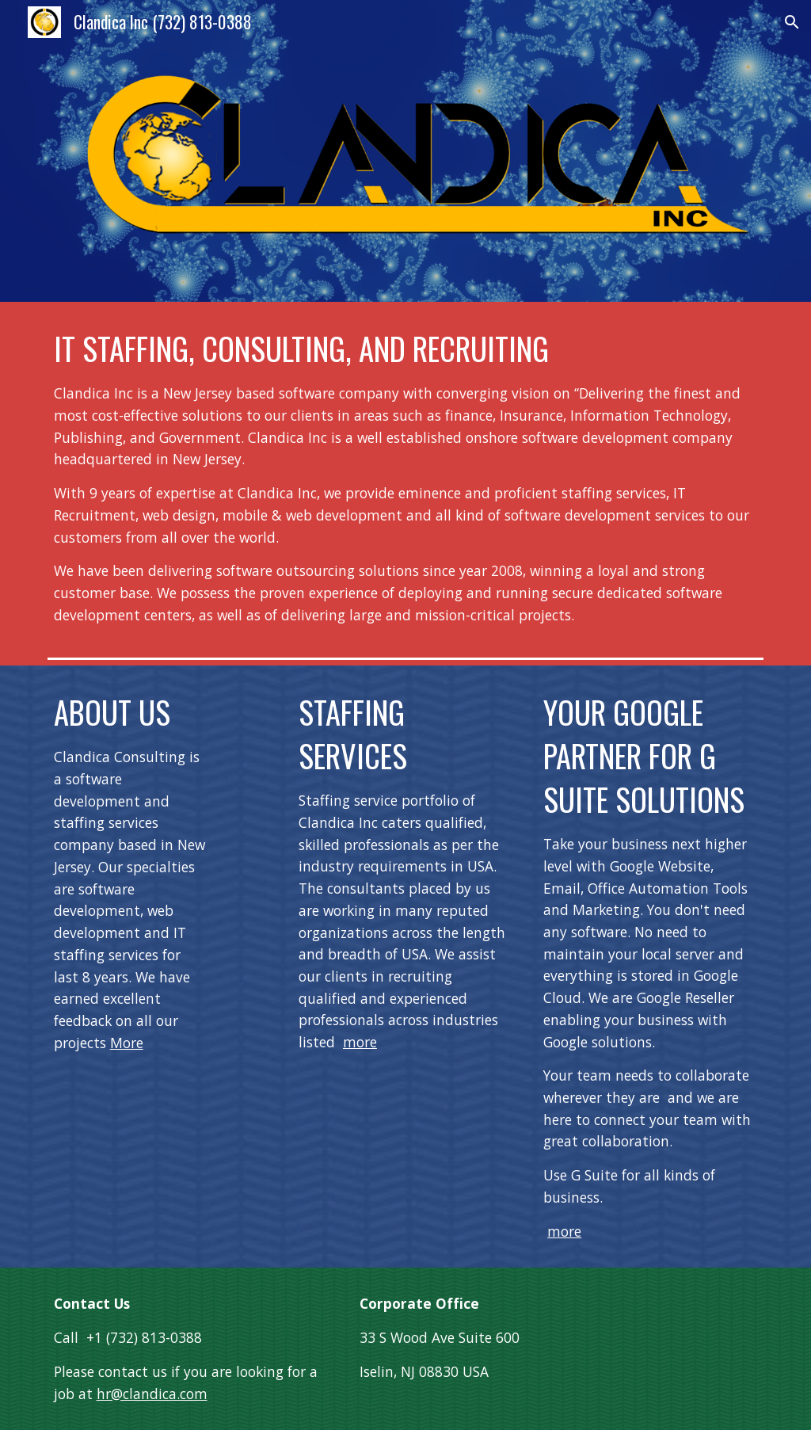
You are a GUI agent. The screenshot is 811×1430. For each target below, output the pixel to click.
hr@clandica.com (152, 1393)
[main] (406, 476)
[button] (792, 22)
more (360, 1041)
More (126, 1042)
